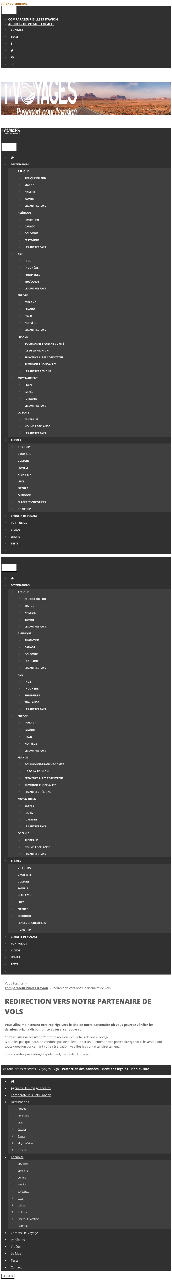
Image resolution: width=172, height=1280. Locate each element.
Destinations (22, 1102)
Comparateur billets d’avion (33, 19)
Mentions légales (114, 1069)
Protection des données (80, 1069)
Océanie (22, 1150)
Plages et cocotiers (28, 1219)
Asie (20, 1122)
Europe (22, 1129)
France (21, 1136)
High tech (23, 1191)
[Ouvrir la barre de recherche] (4, 139)
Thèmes (18, 1157)
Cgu (56, 1069)
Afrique (22, 1108)
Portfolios (18, 1240)
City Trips (23, 1163)
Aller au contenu (14, 4)
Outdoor (22, 1212)
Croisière (23, 1170)
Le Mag (16, 1253)
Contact (16, 1267)
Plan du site (140, 1069)
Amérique (23, 1115)
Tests (14, 1260)
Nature (22, 1205)
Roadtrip (23, 1225)
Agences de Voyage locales (31, 24)
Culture (22, 1177)
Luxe (20, 1198)
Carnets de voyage (24, 1233)
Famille (22, 1184)
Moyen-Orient (26, 1143)
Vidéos (16, 1247)
